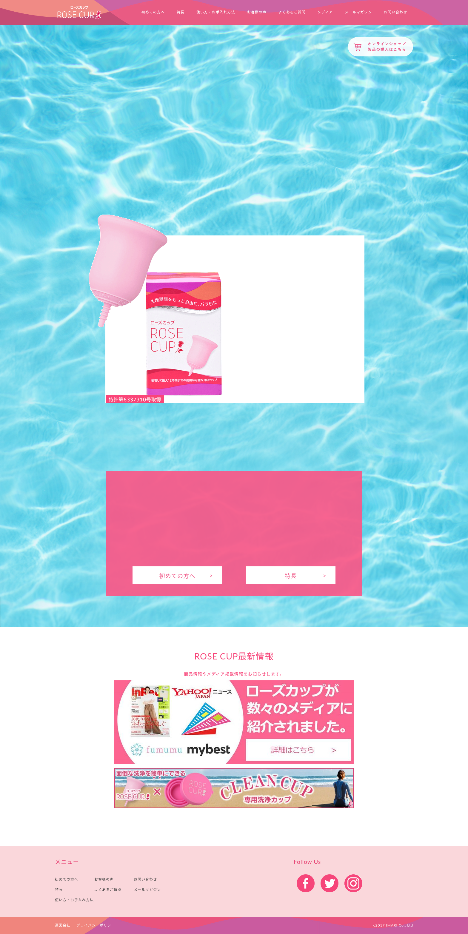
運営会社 (62, 925)
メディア (325, 12)
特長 (180, 12)
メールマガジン (358, 12)
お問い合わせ (395, 12)
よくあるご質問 (292, 12)
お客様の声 (257, 12)
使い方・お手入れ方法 (215, 12)
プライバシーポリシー (95, 925)
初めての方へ (153, 12)
